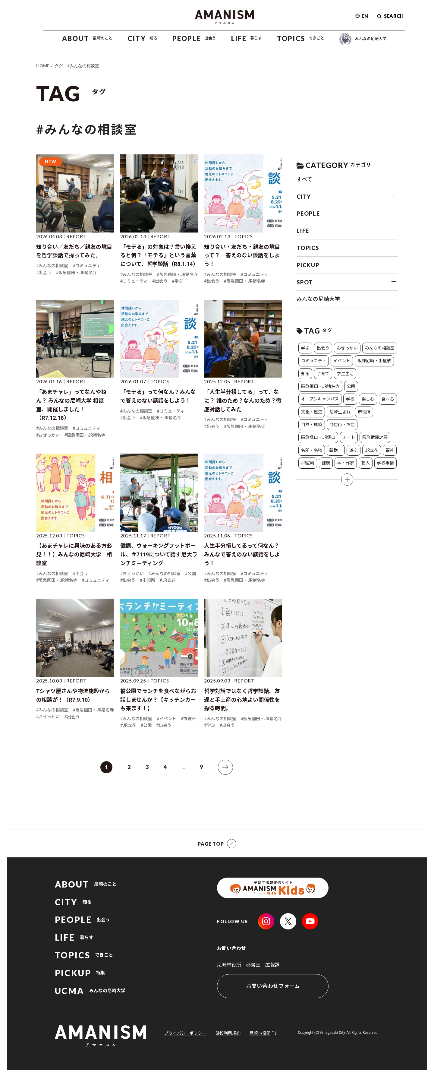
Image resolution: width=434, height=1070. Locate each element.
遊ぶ (353, 450)
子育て (323, 373)
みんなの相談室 (380, 348)
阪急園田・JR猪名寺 (320, 386)
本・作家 (345, 463)
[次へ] (225, 767)
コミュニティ (313, 360)
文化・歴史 (311, 412)
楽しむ (368, 399)
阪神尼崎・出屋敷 (374, 360)
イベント (341, 360)
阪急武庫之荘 (375, 437)
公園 (351, 386)
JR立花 (371, 450)
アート (349, 437)
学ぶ (305, 348)
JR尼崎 (307, 463)
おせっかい (347, 348)
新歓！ (335, 450)
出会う (323, 348)
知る (305, 373)
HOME (42, 65)
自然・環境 (311, 424)
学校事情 (385, 463)
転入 (365, 463)
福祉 (389, 450)
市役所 (364, 412)
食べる (388, 399)
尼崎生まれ (340, 412)
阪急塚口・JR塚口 (318, 437)
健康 (326, 463)
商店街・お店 (342, 424)
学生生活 (345, 373)
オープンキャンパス (320, 399)
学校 (350, 399)
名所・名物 (311, 450)
